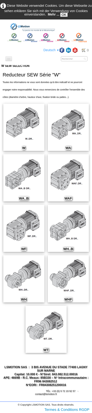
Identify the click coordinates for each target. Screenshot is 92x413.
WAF (68, 198)
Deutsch (51, 50)
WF (23, 249)
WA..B (24, 198)
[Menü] (8, 58)
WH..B (68, 249)
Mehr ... (53, 14)
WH (23, 299)
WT (46, 350)
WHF (68, 299)
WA (68, 148)
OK (64, 15)
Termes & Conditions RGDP (66, 410)
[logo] (46, 27)
